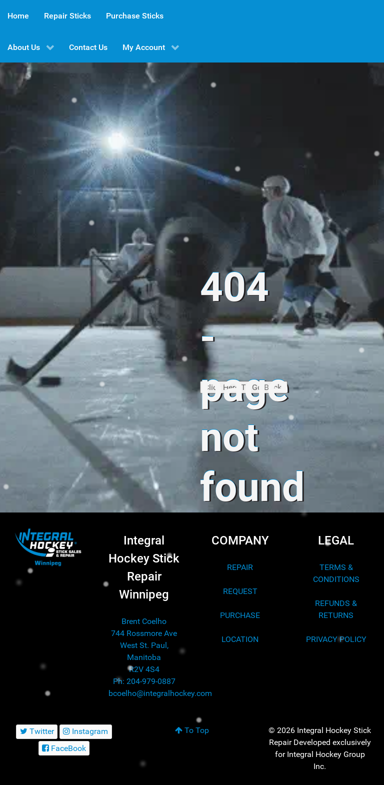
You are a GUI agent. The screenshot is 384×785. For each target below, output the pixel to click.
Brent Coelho (144, 621)
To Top (192, 730)
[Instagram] (86, 731)
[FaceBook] (64, 748)
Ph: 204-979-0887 (144, 681)
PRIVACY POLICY (336, 639)
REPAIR (240, 567)
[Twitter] (37, 731)
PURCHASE (240, 615)
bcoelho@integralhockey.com (160, 693)
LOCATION (240, 639)
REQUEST (240, 591)
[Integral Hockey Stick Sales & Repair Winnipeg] (48, 547)
